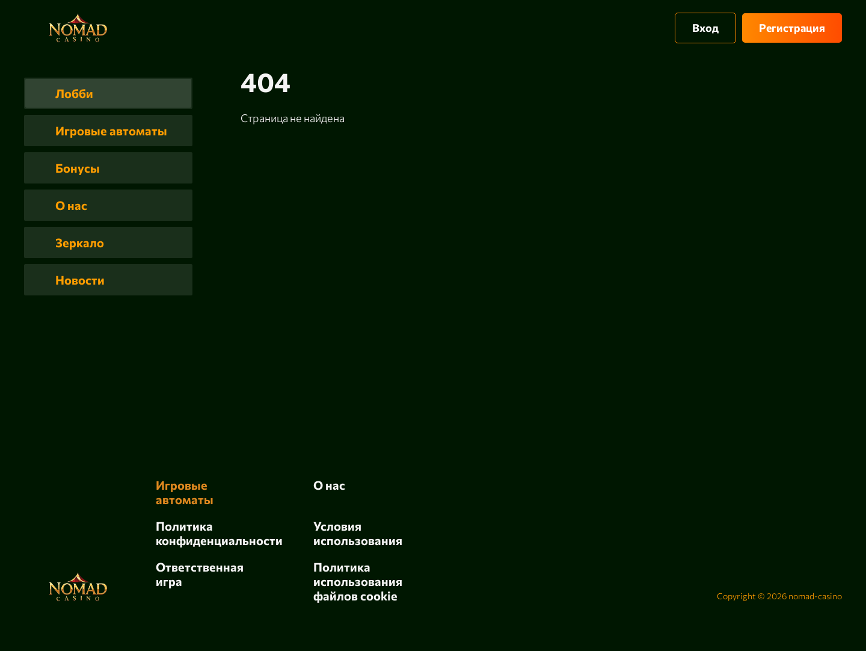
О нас (71, 205)
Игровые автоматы (111, 130)
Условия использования (357, 533)
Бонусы (77, 168)
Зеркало (79, 242)
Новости (80, 280)
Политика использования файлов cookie (357, 581)
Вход (705, 27)
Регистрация (792, 27)
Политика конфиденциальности (219, 533)
